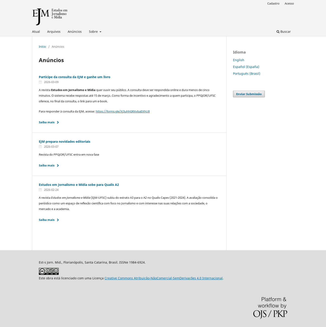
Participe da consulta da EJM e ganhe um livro (74, 77)
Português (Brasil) (246, 73)
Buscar (284, 31)
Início (42, 46)
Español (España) (246, 67)
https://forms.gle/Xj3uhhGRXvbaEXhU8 (123, 111)
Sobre (94, 31)
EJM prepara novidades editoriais (64, 141)
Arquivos (54, 31)
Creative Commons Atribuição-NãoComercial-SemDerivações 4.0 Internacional (164, 278)
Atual (36, 31)
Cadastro (273, 3)
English (238, 60)
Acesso (289, 3)
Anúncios (75, 31)
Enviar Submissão (249, 94)
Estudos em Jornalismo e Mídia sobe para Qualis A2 (79, 184)
